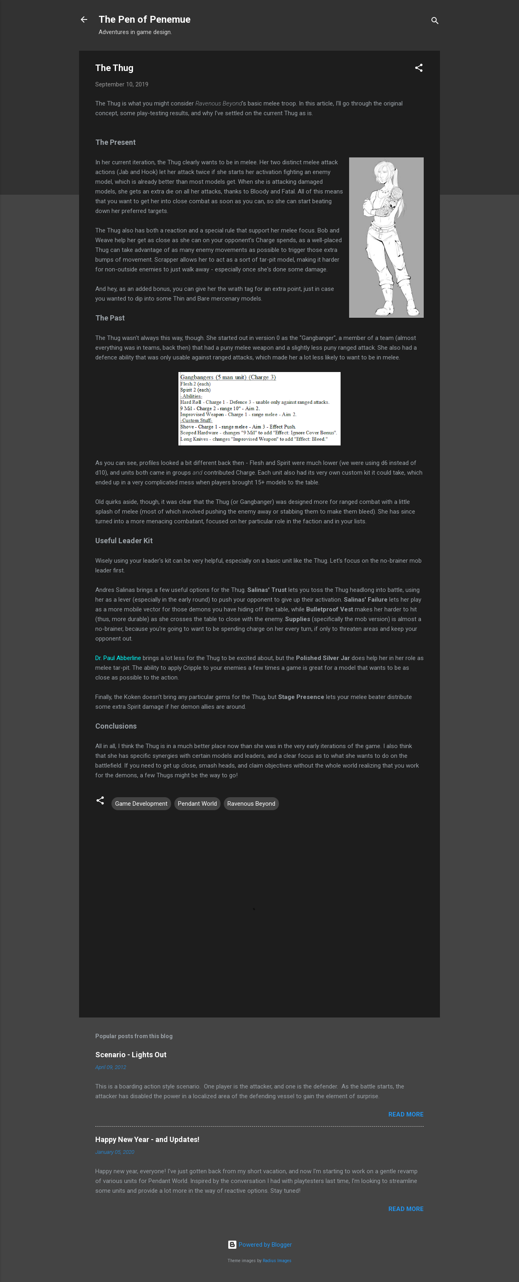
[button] (419, 69)
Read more (406, 1114)
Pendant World (197, 803)
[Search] (435, 22)
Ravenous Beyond (251, 803)
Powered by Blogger (259, 1244)
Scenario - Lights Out (131, 1054)
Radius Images (277, 1260)
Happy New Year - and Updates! (147, 1139)
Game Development (141, 803)
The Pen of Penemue (145, 19)
